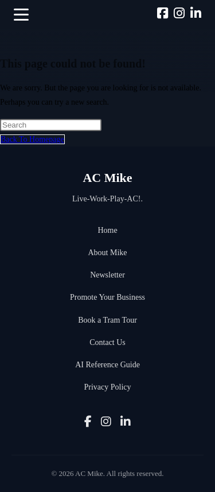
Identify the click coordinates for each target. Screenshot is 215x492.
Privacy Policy (107, 387)
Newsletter (107, 275)
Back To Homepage (32, 139)
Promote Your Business (107, 297)
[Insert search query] (50, 125)
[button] (21, 15)
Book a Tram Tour (107, 320)
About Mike (107, 252)
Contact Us (107, 342)
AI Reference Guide (107, 364)
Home (107, 230)
